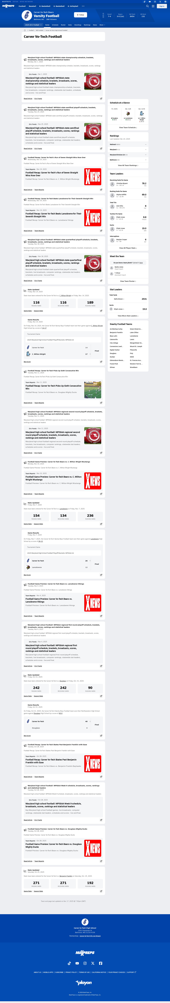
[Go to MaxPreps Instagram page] (85, 963)
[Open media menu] (153, 6)
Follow (80, 15)
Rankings (87, 25)
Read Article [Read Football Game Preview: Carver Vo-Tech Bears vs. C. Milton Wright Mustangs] (28, 494)
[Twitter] (160, 1)
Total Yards (113, 295)
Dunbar (112, 357)
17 (86, 354)
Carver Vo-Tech (35, 347)
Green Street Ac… (136, 329)
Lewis (132, 339)
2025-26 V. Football (33, 25)
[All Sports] (83, 6)
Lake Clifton (134, 332)
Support (131, 972)
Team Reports (30, 169)
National (113, 144)
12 (86, 567)
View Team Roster (128, 281)
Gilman (112, 367)
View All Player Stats (128, 248)
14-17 (44, 328)
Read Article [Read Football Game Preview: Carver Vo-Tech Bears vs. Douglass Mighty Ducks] (28, 861)
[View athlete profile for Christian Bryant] (128, 180)
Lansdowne (64, 509)
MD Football (39, 30)
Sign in (162, 6)
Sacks (111, 305)
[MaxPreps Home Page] (24, 30)
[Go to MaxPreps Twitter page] (93, 963)
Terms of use (84, 972)
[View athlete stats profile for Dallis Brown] (118, 298)
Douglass (63, 681)
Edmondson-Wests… (117, 360)
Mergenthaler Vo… (136, 343)
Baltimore (113, 160)
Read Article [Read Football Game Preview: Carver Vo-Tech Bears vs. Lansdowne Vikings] (28, 616)
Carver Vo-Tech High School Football (56, 30)
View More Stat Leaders (128, 315)
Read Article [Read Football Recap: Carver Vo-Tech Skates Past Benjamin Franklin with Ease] (28, 777)
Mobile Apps (48, 972)
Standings (77, 25)
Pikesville (133, 350)
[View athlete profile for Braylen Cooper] (128, 236)
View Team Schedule (128, 127)
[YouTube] (149, 1)
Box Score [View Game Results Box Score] (27, 362)
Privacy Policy (71, 972)
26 (86, 561)
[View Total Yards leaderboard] (137, 299)
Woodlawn (133, 367)
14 (86, 347)
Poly (131, 353)
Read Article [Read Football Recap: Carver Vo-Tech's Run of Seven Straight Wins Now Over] (28, 189)
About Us (37, 972)
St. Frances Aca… (136, 360)
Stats (70, 25)
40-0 (60, 713)
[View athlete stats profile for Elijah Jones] (118, 308)
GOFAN (15, 1)
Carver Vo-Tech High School (85, 924)
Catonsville (114, 339)
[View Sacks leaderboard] (137, 309)
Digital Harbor (115, 350)
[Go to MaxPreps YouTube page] (77, 963)
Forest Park (114, 364)
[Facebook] (165, 1)
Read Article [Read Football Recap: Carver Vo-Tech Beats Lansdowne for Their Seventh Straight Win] (28, 231)
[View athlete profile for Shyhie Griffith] (128, 191)
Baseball (32, 6)
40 (86, 721)
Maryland (113, 149)
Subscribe (59, 972)
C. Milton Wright (65, 296)
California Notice (99, 972)
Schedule (55, 25)
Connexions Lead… (116, 346)
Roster (63, 25)
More (102, 25)
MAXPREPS (6, 1)
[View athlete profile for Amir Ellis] (128, 202)
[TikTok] (144, 1)
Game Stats (28, 311)
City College (114, 343)
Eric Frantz (31, 74)
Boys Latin (113, 336)
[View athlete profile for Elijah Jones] (128, 214)
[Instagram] (155, 1)
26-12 (40, 541)
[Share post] (101, 98)
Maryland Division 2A (117, 155)
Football (22, 6)
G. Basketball (59, 6)
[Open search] (147, 6)
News (95, 25)
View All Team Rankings (128, 165)
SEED (132, 357)
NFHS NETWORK (26, 1)
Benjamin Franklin (66, 876)
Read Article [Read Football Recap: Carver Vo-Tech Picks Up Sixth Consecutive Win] (28, 403)
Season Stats (38, 311)
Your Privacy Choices (116, 972)
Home (47, 25)
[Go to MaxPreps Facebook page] (100, 963)
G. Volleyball (73, 6)
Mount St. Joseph (136, 346)
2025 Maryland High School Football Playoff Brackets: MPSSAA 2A (50, 340)
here (141, 263)
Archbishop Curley (116, 329)
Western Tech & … (136, 364)
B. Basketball (44, 6)
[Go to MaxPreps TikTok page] (69, 963)
